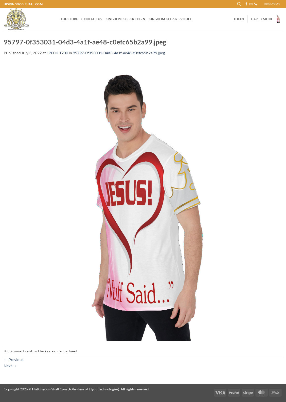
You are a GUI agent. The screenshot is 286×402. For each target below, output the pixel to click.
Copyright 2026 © (76, 389)
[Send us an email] (251, 4)
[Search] (239, 4)
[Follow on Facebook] (246, 4)
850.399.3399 (272, 3)
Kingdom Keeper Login (125, 19)
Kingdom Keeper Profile (170, 19)
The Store (69, 19)
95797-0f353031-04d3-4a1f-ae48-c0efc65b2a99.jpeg (119, 52)
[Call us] (255, 4)
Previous (13, 359)
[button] (239, 19)
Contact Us (91, 19)
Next (10, 365)
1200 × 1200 (57, 52)
